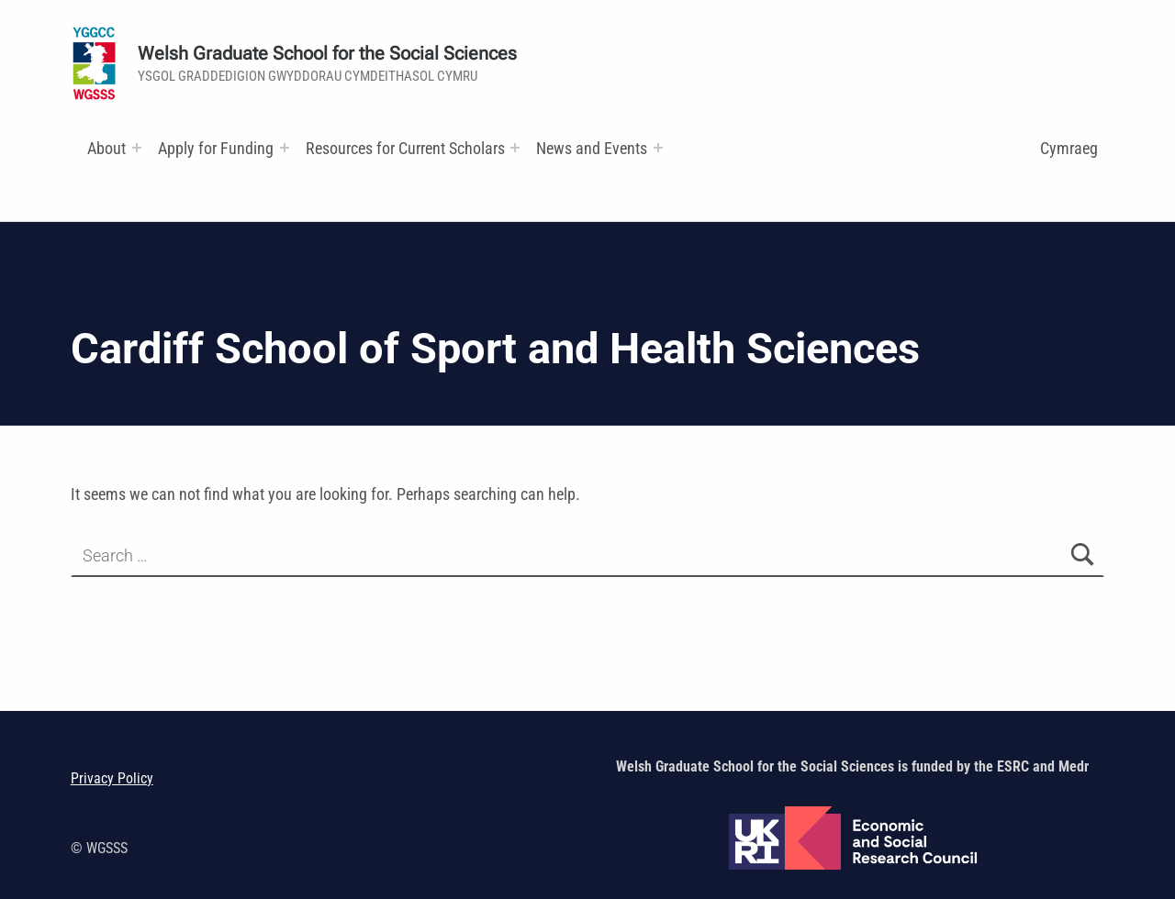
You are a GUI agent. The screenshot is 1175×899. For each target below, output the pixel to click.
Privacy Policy (112, 778)
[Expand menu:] (136, 147)
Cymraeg (1069, 148)
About (106, 148)
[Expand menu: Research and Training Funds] (515, 147)
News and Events (591, 148)
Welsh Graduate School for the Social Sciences (327, 53)
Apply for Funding (216, 148)
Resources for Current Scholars (405, 148)
